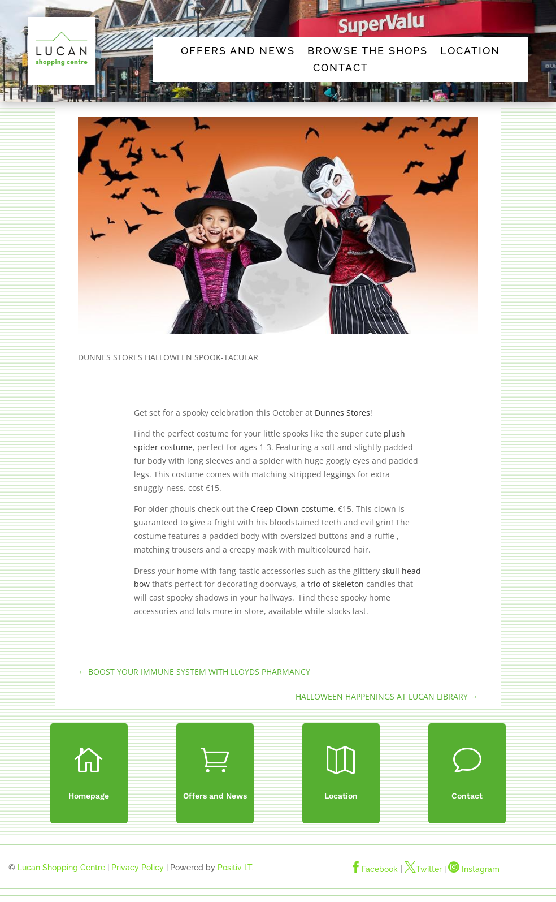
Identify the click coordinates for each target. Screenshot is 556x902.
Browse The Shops (367, 52)
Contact (340, 69)
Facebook (374, 869)
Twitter (423, 869)
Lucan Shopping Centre (61, 867)
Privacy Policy (137, 867)
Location (470, 52)
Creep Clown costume (292, 508)
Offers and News (238, 52)
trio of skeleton (335, 584)
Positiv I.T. (236, 867)
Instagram (473, 869)
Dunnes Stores (342, 412)
